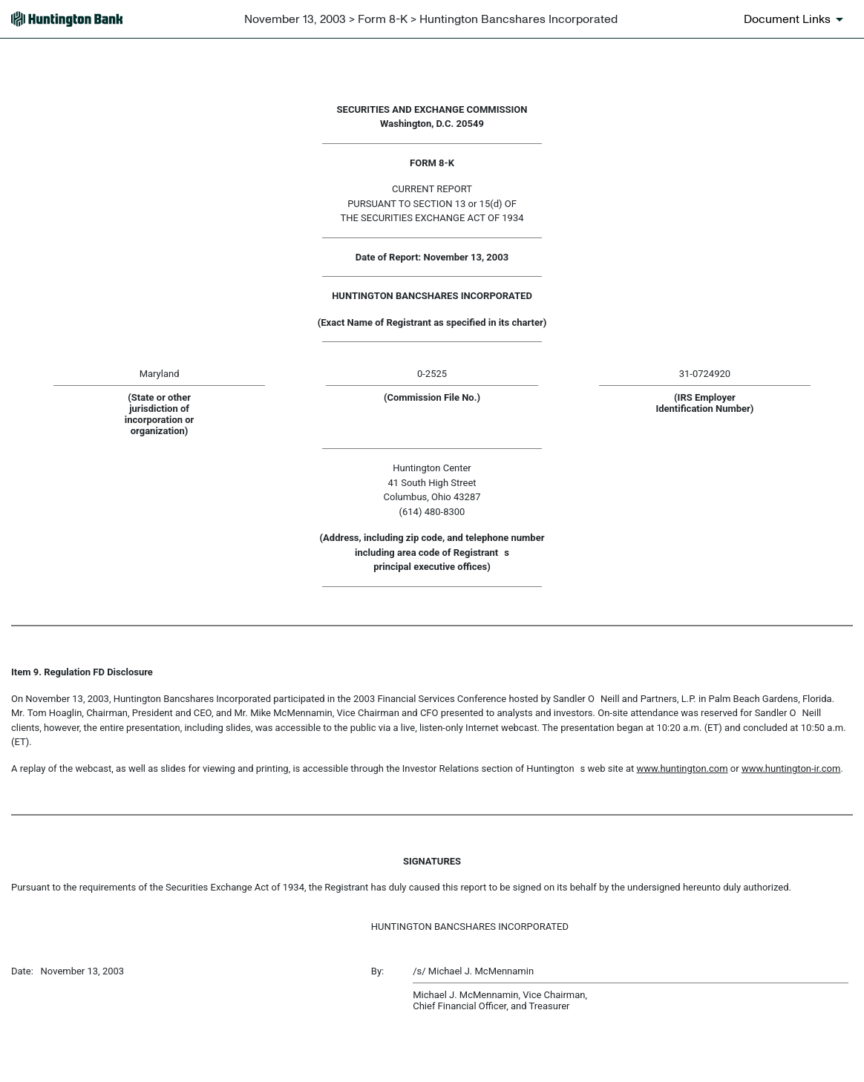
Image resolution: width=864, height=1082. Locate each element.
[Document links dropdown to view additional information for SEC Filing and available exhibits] (796, 19)
